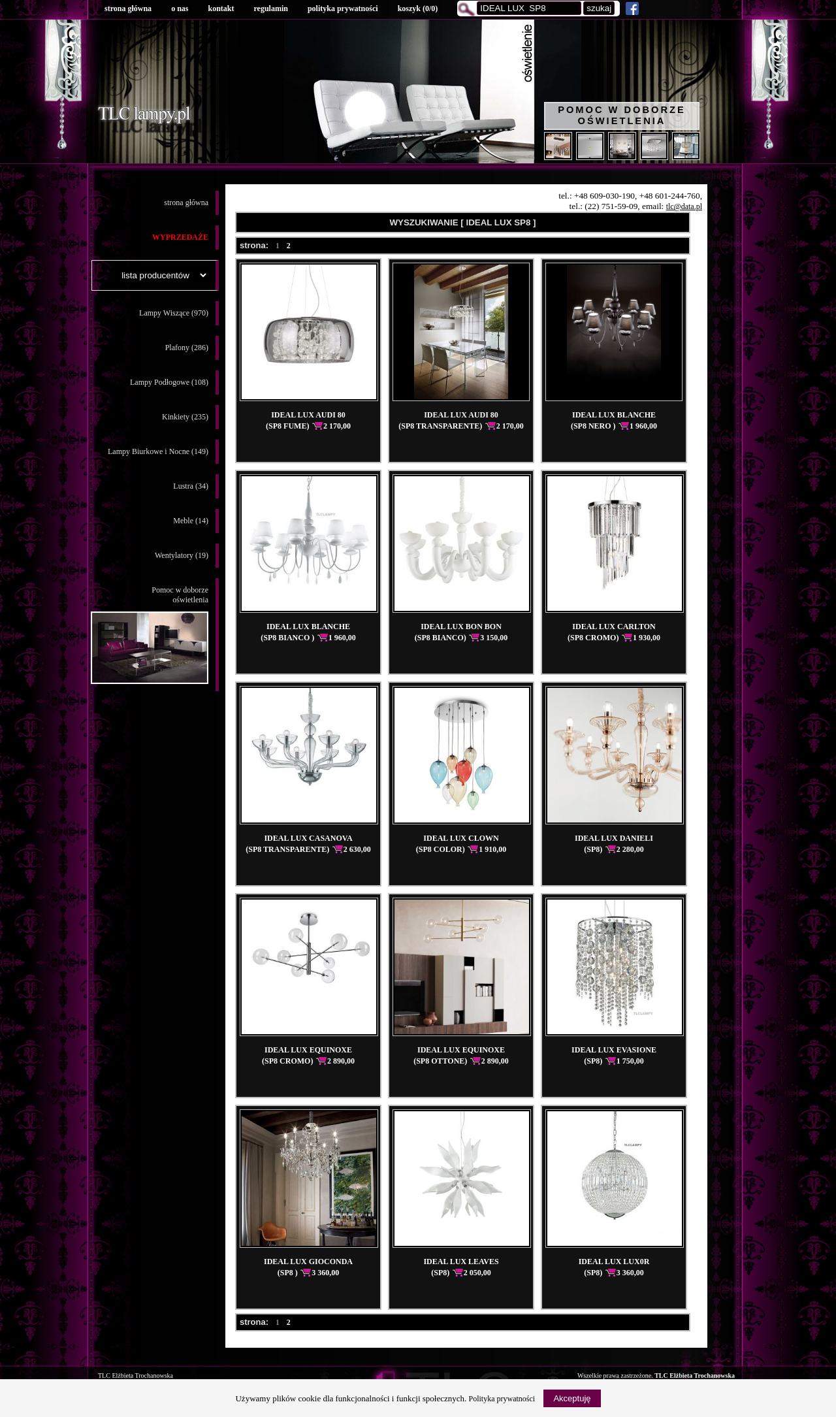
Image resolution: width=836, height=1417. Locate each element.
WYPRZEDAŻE (180, 237)
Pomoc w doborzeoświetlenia (149, 634)
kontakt (221, 8)
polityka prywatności (343, 8)
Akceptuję (571, 1398)
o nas (179, 8)
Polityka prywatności (502, 1398)
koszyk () (418, 8)
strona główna (128, 8)
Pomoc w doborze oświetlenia (622, 115)
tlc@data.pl (684, 206)
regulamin (270, 8)
